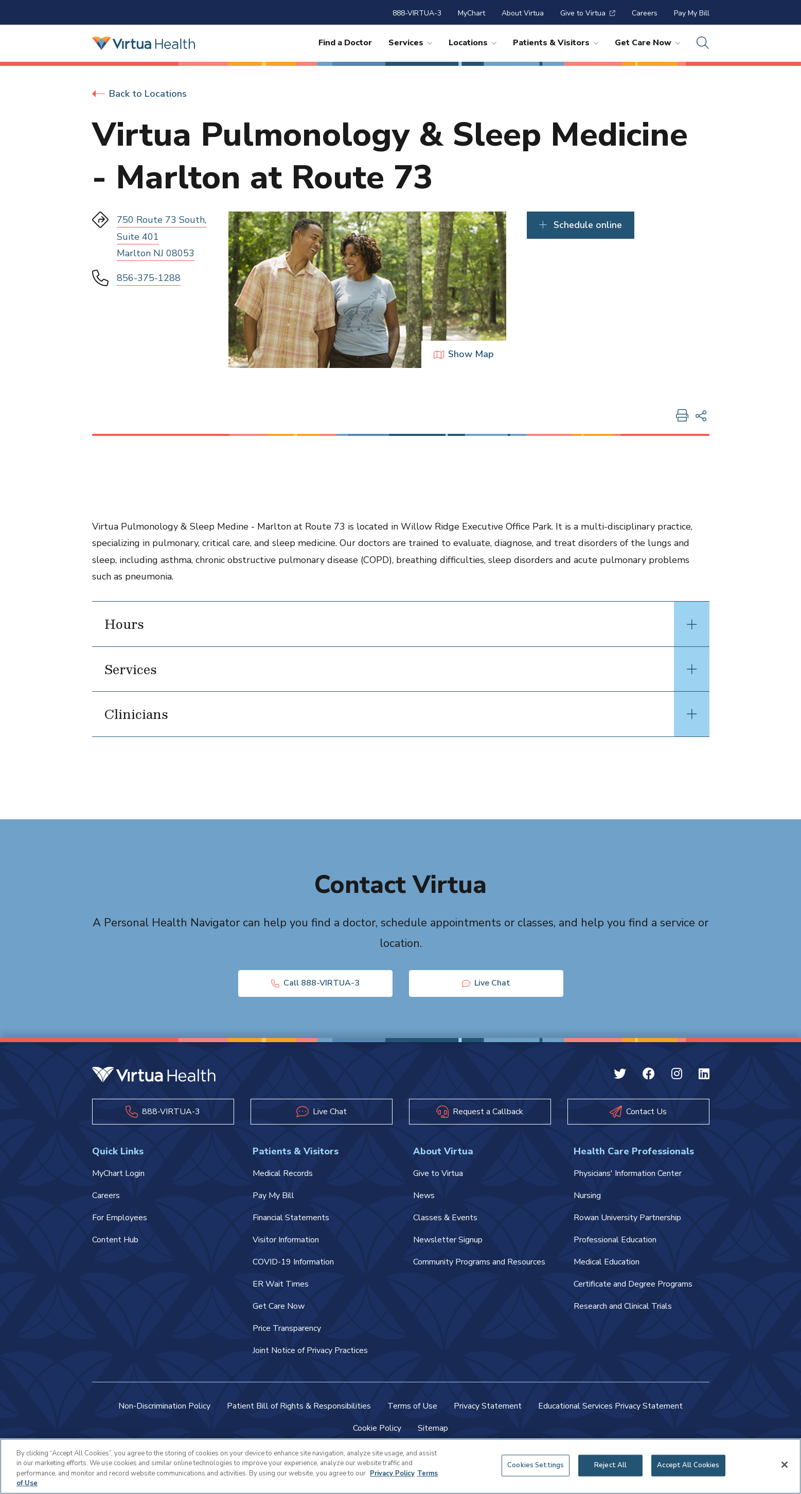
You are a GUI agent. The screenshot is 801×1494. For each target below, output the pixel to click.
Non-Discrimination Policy (164, 1406)
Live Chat (486, 983)
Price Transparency (287, 1328)
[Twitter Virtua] (620, 1075)
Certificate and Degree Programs (633, 1284)
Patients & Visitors (555, 42)
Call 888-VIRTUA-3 (315, 983)
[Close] (784, 1465)
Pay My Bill (691, 13)
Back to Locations (139, 93)
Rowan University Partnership (627, 1217)
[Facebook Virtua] (649, 1075)
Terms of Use (412, 1406)
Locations (472, 42)
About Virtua (523, 13)
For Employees (119, 1217)
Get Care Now (647, 42)
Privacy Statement (488, 1406)
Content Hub (115, 1239)
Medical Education (606, 1262)
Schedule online (580, 225)
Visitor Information (286, 1239)
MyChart (471, 13)
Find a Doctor (345, 42)
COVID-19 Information (293, 1262)
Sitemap (433, 1428)
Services (410, 42)
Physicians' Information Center (628, 1173)
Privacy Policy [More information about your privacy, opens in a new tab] (392, 1474)
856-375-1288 (149, 278)
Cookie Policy (377, 1428)
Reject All (610, 1465)
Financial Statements (291, 1217)
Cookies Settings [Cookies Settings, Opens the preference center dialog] (535, 1465)
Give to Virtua (587, 13)
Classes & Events (445, 1217)
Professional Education (615, 1239)
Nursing (587, 1195)
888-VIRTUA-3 (417, 13)
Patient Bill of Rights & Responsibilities (299, 1406)
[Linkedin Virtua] (704, 1075)
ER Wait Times (281, 1284)
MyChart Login (118, 1173)
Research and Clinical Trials (623, 1306)
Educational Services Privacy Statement (610, 1406)
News (424, 1195)
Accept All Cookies (688, 1465)
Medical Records (283, 1173)
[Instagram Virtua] (676, 1075)
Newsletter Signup (448, 1239)
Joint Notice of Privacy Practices (310, 1350)
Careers (644, 13)
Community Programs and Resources (479, 1262)
